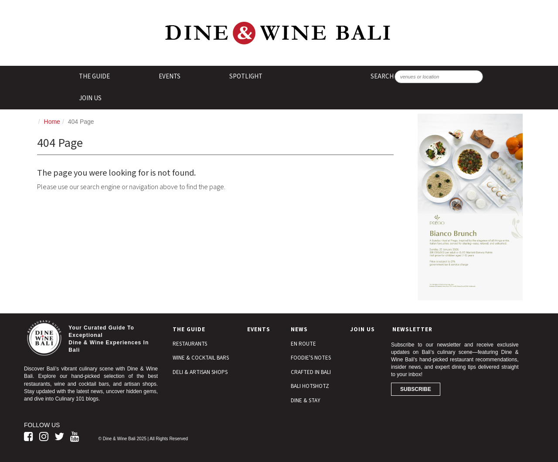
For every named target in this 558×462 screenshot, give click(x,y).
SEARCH (382, 76)
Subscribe (415, 389)
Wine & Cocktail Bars (201, 358)
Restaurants (190, 344)
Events (169, 76)
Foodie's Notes (311, 358)
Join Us (90, 98)
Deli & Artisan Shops (200, 372)
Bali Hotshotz (310, 386)
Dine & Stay (305, 400)
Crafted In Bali (311, 372)
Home (52, 121)
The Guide (94, 76)
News (299, 329)
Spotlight (245, 76)
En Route (303, 344)
